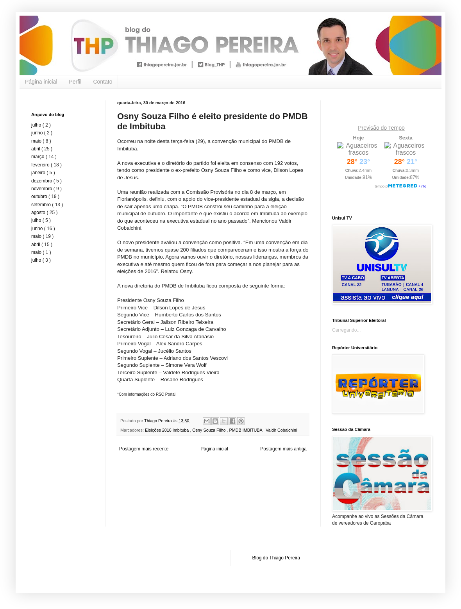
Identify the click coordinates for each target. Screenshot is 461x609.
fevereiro (41, 165)
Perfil (75, 82)
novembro (42, 188)
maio (37, 141)
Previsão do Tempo (381, 128)
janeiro (38, 172)
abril (36, 149)
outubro (39, 196)
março (38, 156)
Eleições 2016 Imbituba (167, 430)
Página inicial (41, 82)
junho (37, 133)
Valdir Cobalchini (281, 430)
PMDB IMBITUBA (246, 430)
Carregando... (346, 330)
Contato (102, 82)
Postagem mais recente (143, 449)
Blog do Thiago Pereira (276, 558)
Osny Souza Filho (209, 430)
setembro (41, 204)
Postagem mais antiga (283, 449)
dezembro (42, 181)
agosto (38, 212)
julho (37, 125)
